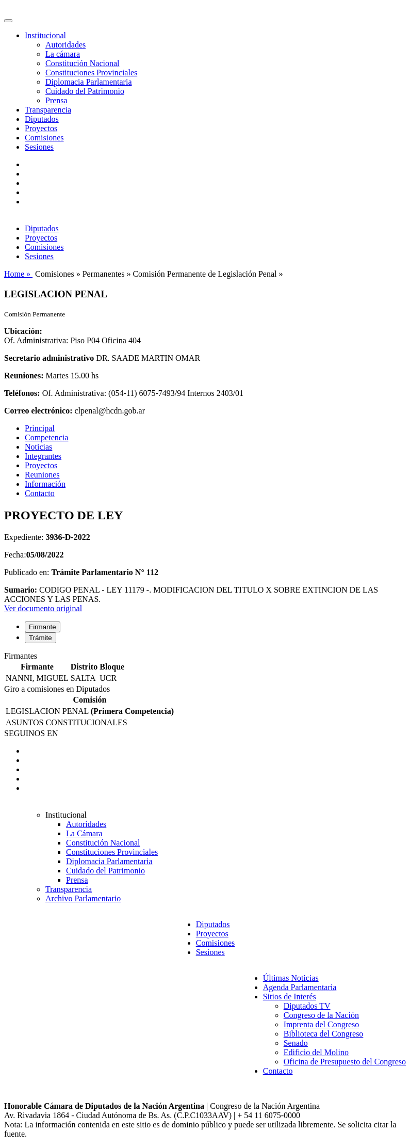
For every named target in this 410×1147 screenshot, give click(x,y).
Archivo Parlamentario (83, 898)
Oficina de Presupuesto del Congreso (345, 1061)
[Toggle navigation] (8, 20)
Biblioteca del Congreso (324, 1033)
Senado (296, 1043)
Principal (40, 428)
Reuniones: (23, 375)
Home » (18, 273)
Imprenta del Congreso (321, 1024)
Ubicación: (23, 331)
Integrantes (43, 456)
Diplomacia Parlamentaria (88, 81)
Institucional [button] (45, 35)
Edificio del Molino (316, 1052)
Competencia (46, 437)
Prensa (56, 100)
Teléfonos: (22, 393)
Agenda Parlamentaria (300, 987)
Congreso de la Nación (321, 1015)
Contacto (40, 493)
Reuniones (42, 474)
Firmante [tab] (42, 627)
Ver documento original (43, 608)
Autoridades (65, 44)
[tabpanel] (205, 667)
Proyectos (41, 128)
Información (45, 484)
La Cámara (84, 833)
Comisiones (44, 137)
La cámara (62, 54)
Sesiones (39, 146)
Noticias (38, 446)
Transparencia (48, 109)
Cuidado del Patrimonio (84, 91)
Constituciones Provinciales (91, 72)
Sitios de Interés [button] (289, 996)
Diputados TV (307, 1005)
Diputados (42, 119)
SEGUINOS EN (31, 733)
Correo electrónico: (38, 410)
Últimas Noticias (291, 978)
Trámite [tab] (40, 638)
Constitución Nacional (82, 63)
